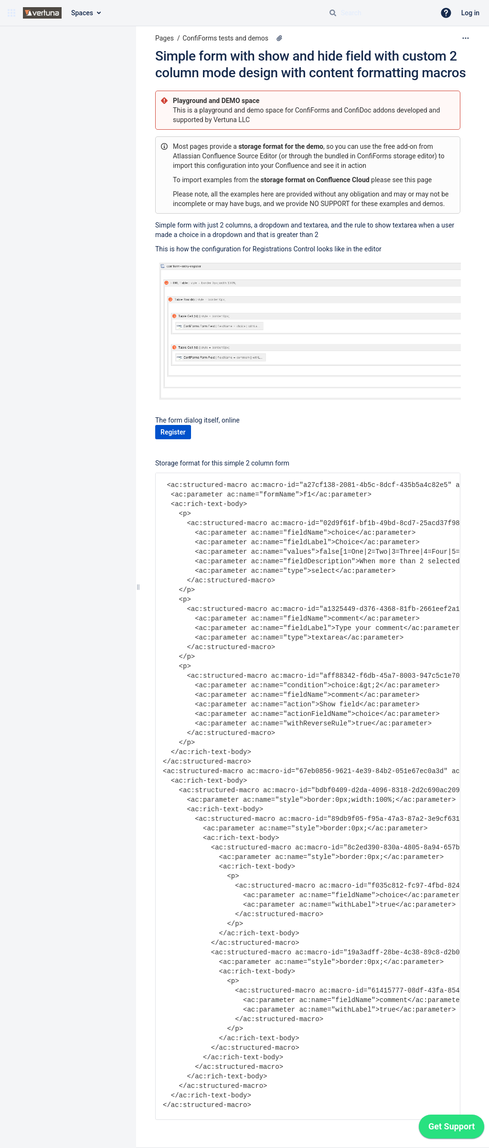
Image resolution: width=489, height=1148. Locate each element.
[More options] (466, 38)
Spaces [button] (82, 13)
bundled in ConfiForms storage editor (380, 156)
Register (173, 432)
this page (418, 180)
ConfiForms (313, 110)
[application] (451, 1129)
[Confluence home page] (42, 13)
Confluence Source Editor (239, 156)
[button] (11, 12)
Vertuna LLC (231, 120)
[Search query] (378, 13)
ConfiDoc (358, 110)
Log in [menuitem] (470, 13)
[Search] (333, 13)
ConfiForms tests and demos (225, 38)
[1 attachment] (279, 38)
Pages (164, 38)
